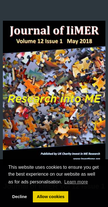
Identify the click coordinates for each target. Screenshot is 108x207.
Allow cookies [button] (51, 196)
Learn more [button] (76, 181)
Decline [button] (19, 196)
